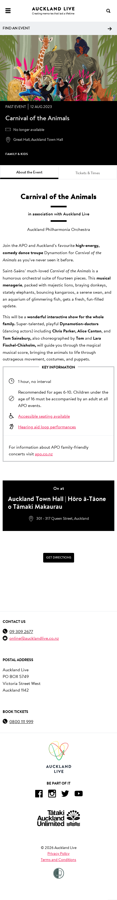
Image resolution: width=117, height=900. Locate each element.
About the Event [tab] (29, 172)
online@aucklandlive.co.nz (34, 638)
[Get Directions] (58, 557)
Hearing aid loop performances (47, 426)
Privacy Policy (58, 853)
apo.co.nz (44, 453)
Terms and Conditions (58, 859)
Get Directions (58, 557)
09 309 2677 (21, 631)
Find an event (57, 28)
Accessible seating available (44, 416)
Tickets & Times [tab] (87, 172)
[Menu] (8, 10)
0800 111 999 (21, 721)
